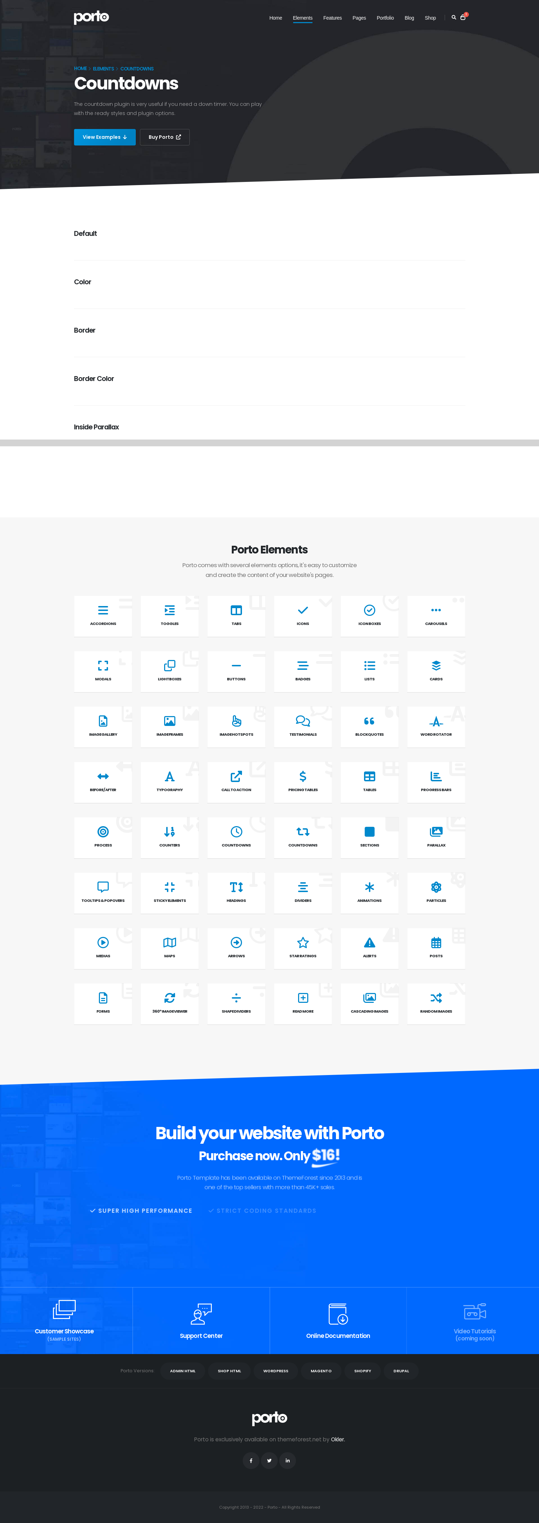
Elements (302, 18)
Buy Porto (165, 137)
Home (275, 18)
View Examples (105, 137)
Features (332, 18)
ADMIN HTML (182, 1371)
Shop (430, 18)
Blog (409, 18)
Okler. (338, 1439)
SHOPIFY (362, 1371)
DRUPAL (401, 1371)
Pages (359, 18)
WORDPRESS (275, 1371)
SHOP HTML (229, 1371)
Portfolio (385, 18)
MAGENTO (321, 1371)
